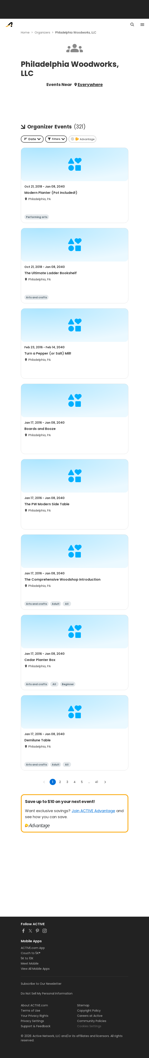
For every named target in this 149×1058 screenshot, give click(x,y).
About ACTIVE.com (34, 1005)
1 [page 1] (52, 782)
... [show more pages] (89, 782)
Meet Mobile (30, 963)
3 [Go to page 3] (67, 782)
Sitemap (83, 1005)
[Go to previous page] (44, 782)
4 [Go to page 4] (75, 782)
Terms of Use (30, 1010)
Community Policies (91, 1021)
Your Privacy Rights (34, 1016)
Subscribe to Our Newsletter (41, 984)
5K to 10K (27, 958)
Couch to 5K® (30, 953)
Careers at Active (90, 1016)
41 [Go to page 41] (96, 782)
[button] (56, 139)
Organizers (42, 32)
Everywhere (90, 84)
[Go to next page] (105, 782)
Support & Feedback (35, 1026)
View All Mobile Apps (35, 969)
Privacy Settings (32, 1021)
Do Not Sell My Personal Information (47, 993)
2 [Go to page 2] (60, 782)
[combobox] (32, 139)
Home (25, 32)
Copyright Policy (89, 1010)
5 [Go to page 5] (82, 782)
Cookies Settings (89, 1026)
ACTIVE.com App (33, 948)
